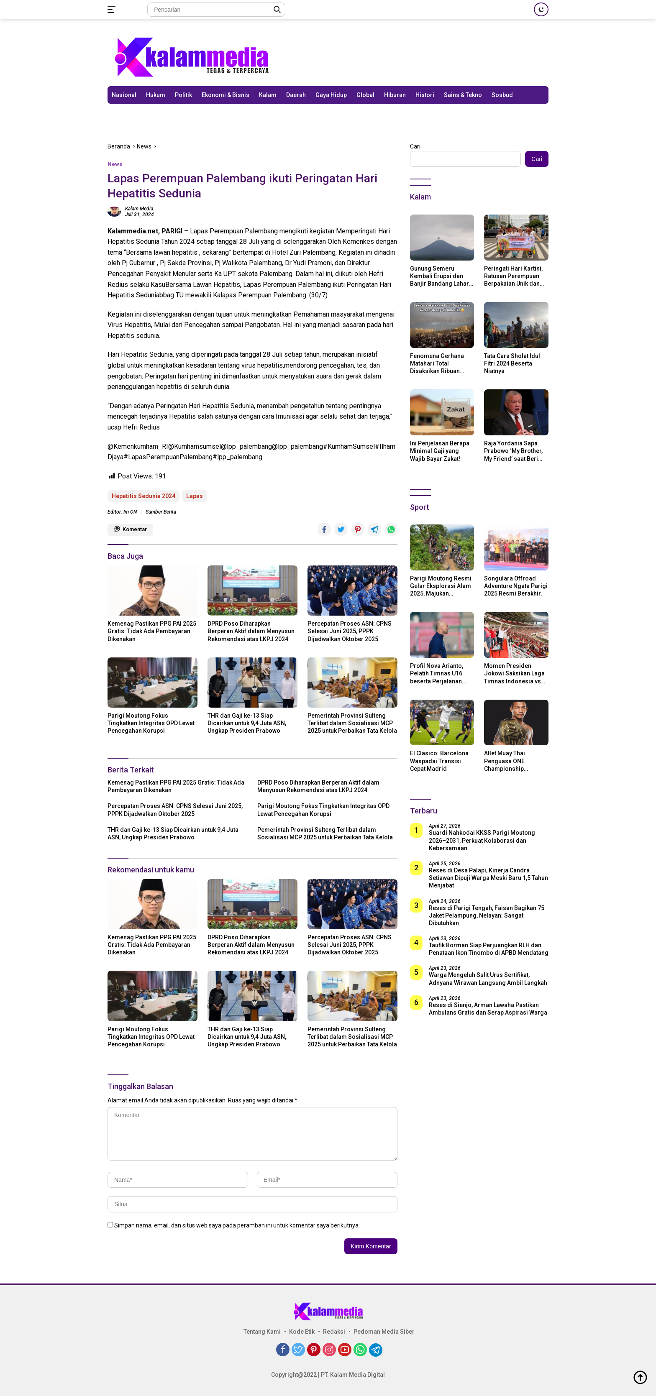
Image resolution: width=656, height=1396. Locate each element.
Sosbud (502, 95)
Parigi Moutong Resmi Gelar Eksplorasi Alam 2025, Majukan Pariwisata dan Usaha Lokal (441, 586)
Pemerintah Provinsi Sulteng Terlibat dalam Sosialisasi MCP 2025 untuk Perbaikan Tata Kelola (352, 723)
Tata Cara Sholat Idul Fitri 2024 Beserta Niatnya (512, 363)
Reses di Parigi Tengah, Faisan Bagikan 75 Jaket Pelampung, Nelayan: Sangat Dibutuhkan (486, 915)
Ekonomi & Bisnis (225, 95)
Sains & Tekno (463, 95)
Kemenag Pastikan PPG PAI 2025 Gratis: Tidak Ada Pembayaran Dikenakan (152, 631)
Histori (424, 95)
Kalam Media (139, 209)
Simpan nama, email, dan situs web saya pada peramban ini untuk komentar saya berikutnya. (237, 1225)
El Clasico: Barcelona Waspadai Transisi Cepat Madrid (439, 761)
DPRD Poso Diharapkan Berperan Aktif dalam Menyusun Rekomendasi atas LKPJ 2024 (251, 631)
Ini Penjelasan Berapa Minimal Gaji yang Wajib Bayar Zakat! (439, 451)
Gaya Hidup (331, 95)
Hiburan (395, 95)
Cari (415, 146)
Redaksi (334, 1331)
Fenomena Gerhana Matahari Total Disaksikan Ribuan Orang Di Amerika (437, 364)
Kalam (268, 95)
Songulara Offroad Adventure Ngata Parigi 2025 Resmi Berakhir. (516, 586)
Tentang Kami (262, 1331)
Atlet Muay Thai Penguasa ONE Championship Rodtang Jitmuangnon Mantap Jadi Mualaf (515, 761)
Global (365, 95)
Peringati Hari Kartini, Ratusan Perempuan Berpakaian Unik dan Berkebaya (513, 276)
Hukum (155, 95)
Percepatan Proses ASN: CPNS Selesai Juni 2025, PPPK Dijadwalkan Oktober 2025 (350, 631)
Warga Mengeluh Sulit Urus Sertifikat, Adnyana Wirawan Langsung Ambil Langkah (488, 979)
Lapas (194, 496)
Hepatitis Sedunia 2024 (143, 496)
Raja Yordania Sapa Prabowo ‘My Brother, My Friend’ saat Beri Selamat (513, 451)
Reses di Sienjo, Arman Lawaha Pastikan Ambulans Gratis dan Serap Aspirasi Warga (488, 1009)
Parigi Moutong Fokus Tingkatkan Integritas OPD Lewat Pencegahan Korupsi (151, 723)
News (115, 164)
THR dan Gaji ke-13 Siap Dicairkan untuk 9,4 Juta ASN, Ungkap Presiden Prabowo (247, 723)
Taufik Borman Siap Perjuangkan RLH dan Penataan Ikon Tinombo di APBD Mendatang (488, 949)
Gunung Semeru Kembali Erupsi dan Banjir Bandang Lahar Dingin (439, 276)
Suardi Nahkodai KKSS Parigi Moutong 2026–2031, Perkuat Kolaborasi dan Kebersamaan (482, 840)
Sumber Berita (161, 512)
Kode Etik (302, 1331)
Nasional (124, 95)
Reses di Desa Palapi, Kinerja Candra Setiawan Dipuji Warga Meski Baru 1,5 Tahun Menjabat (488, 878)
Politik (183, 95)
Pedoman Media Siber (384, 1331)
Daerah (296, 95)
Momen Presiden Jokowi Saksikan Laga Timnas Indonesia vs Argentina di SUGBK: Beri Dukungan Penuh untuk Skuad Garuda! (514, 673)
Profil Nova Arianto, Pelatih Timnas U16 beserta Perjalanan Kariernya (436, 673)
